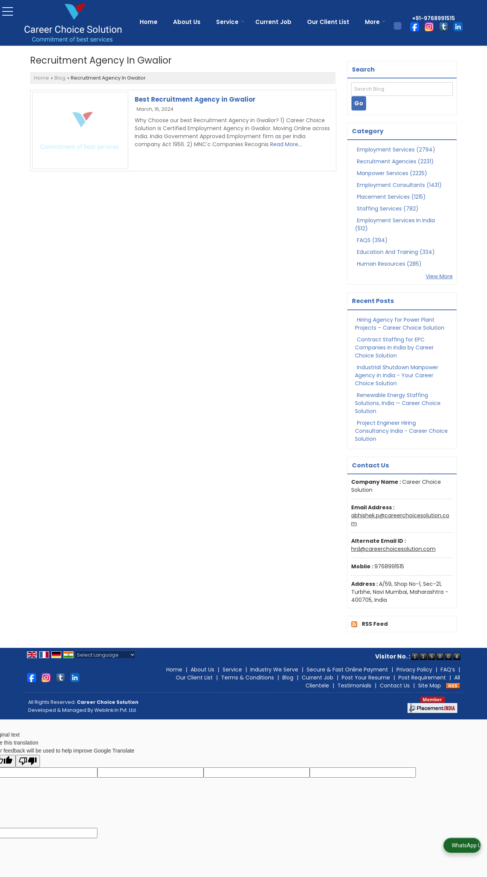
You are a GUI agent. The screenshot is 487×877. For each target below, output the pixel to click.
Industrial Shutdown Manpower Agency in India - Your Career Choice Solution (396, 375)
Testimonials (354, 685)
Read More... (286, 144)
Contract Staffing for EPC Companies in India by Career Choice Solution (394, 347)
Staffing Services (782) (388, 208)
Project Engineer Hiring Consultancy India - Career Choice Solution (401, 431)
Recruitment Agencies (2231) (395, 161)
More (375, 22)
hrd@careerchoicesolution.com (393, 549)
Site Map (429, 685)
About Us (187, 22)
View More (439, 276)
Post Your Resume (366, 677)
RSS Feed (375, 624)
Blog (59, 78)
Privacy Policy (414, 669)
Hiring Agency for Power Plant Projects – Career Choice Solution (399, 324)
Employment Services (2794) (396, 149)
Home (149, 22)
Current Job (273, 22)
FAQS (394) (372, 240)
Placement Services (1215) (391, 197)
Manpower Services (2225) (392, 173)
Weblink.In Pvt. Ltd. (115, 710)
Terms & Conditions (247, 677)
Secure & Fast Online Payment (347, 669)
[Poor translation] (28, 761)
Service (230, 22)
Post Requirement (422, 677)
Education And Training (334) (396, 252)
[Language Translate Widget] (105, 655)
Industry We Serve (274, 669)
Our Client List (328, 22)
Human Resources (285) (389, 264)
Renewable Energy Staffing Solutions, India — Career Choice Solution (398, 403)
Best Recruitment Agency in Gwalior (195, 99)
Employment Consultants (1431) (399, 185)
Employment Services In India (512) (395, 224)
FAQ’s (448, 669)
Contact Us (395, 685)
